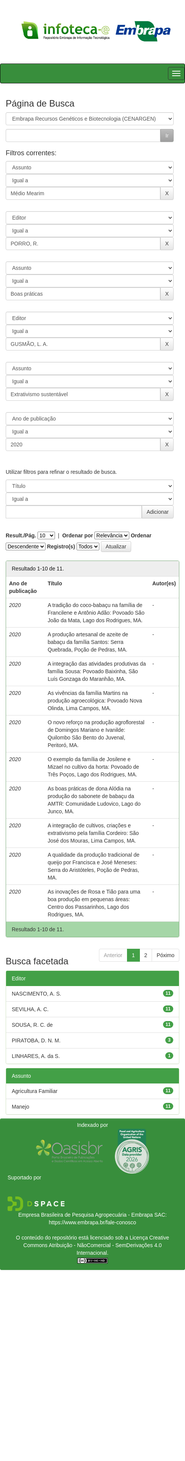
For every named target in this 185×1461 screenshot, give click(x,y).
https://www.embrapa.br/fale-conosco (92, 1222)
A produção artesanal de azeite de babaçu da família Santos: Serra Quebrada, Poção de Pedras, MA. (88, 642)
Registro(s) (61, 546)
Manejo (20, 1107)
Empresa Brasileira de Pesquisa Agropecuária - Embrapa (85, 1215)
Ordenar (141, 535)
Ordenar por (77, 535)
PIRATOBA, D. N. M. (36, 1040)
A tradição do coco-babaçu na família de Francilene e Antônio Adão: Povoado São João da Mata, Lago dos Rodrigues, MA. (96, 612)
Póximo (165, 955)
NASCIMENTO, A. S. (36, 994)
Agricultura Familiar (35, 1091)
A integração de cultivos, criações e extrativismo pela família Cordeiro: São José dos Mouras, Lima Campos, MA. (93, 833)
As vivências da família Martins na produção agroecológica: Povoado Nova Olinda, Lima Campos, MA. (95, 700)
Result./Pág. (21, 535)
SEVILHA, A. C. (30, 1009)
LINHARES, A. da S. (36, 1056)
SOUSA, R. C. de (32, 1025)
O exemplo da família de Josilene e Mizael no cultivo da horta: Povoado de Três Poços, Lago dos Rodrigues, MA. (93, 767)
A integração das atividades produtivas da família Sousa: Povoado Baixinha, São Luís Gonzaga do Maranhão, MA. (97, 671)
